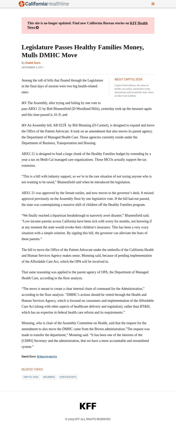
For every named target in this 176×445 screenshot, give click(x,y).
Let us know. (129, 95)
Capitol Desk (30, 377)
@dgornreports (47, 356)
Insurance (49, 377)
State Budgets (68, 377)
